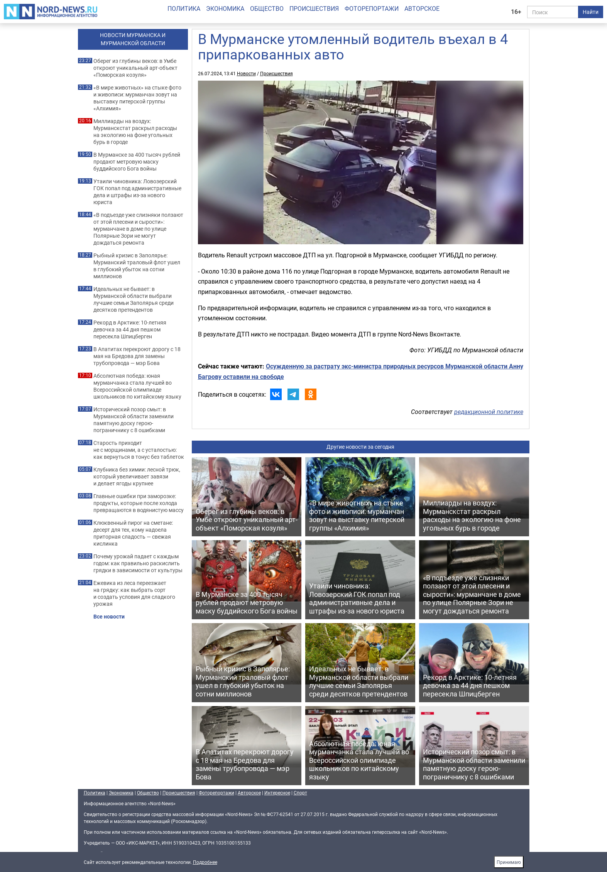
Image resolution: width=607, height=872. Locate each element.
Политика (183, 8)
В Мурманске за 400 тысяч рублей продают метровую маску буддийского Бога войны (136, 161)
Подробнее (205, 862)
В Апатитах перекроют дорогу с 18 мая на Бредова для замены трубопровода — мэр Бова (137, 356)
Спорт (300, 792)
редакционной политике (488, 411)
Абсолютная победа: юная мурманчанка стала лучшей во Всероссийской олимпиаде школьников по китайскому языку (137, 386)
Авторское (422, 8)
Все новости (109, 616)
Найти (591, 11)
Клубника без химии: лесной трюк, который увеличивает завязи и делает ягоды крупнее (136, 476)
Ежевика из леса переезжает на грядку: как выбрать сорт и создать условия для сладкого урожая (134, 593)
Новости (246, 73)
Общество (267, 8)
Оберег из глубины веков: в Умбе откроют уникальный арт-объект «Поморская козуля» (135, 67)
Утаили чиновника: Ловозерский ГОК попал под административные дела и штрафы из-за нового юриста (137, 192)
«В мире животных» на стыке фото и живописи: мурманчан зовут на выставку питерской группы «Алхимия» (137, 98)
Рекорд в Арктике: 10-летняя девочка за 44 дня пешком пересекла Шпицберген (129, 329)
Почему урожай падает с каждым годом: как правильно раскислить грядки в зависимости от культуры (138, 563)
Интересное (277, 792)
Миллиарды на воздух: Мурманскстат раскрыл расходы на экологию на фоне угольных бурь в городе (135, 131)
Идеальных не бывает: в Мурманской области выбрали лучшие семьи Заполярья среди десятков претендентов (133, 299)
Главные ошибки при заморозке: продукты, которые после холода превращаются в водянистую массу (138, 503)
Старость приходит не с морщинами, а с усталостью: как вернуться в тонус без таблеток (138, 449)
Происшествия (314, 8)
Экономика (225, 8)
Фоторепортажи (372, 8)
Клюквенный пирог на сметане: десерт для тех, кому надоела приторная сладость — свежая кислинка (133, 533)
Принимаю (509, 862)
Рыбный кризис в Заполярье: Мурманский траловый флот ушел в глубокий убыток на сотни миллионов (136, 266)
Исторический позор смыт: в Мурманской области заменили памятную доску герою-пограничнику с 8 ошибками (133, 420)
